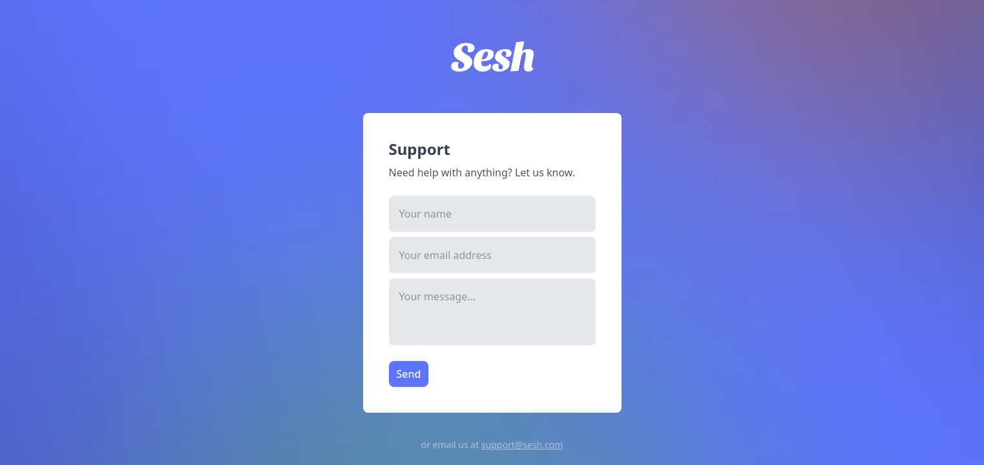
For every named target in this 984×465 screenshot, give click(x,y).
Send (409, 374)
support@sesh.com (522, 445)
